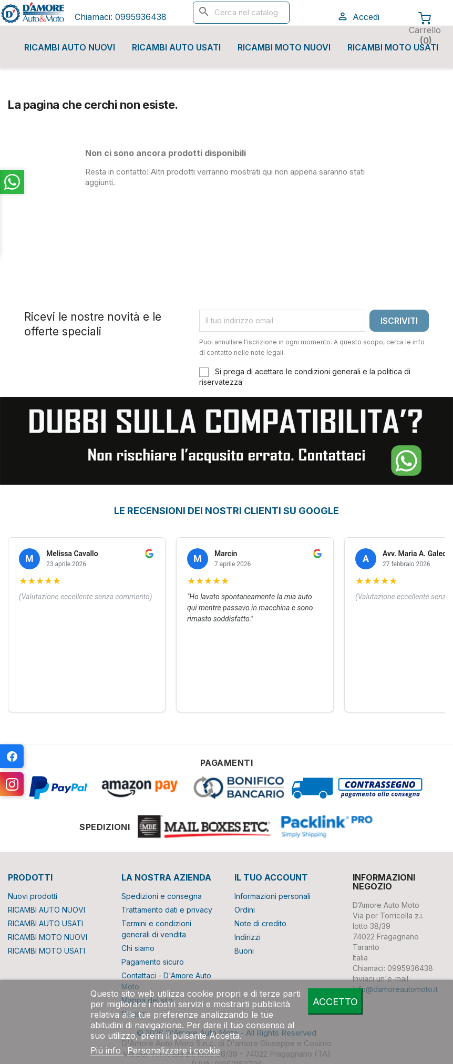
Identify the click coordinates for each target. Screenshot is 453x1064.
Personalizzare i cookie (173, 1050)
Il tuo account (271, 877)
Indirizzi (247, 937)
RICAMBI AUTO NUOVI (69, 47)
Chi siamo (138, 948)
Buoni (244, 950)
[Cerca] (241, 12)
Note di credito (260, 923)
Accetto (335, 1001)
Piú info (106, 1050)
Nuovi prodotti (32, 896)
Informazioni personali (272, 896)
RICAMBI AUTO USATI (176, 47)
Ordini (244, 909)
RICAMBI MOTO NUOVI (284, 47)
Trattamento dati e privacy (166, 909)
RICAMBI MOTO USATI (392, 47)
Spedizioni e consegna (161, 896)
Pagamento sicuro (152, 961)
